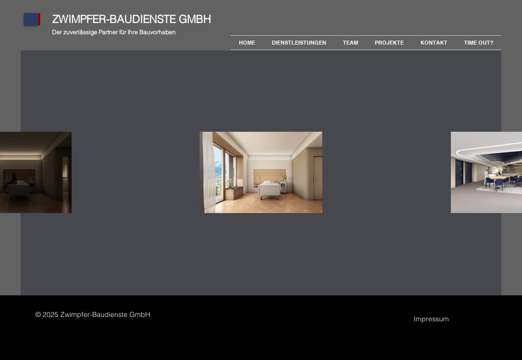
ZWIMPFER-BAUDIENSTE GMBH (131, 19)
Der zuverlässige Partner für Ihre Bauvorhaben (114, 32)
